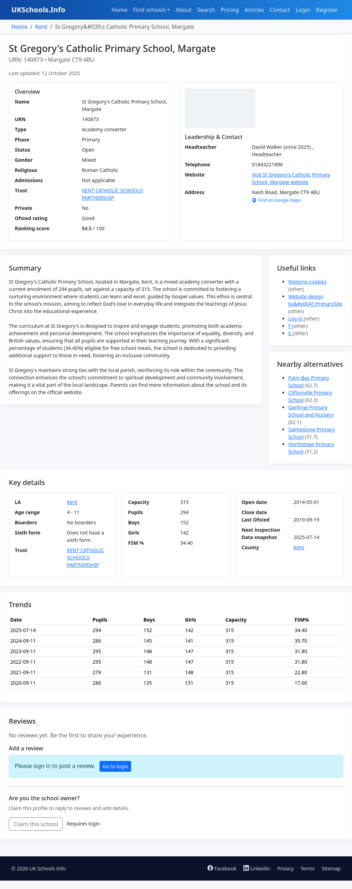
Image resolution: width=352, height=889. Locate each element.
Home (119, 10)
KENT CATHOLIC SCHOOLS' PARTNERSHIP (85, 557)
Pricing (229, 10)
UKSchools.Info (38, 9)
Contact (280, 10)
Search (206, 10)
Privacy (285, 868)
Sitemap (331, 868)
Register (327, 10)
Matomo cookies (307, 281)
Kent (41, 27)
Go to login (115, 766)
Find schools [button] (149, 10)
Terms (308, 868)
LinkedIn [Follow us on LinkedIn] (257, 868)
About (183, 10)
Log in (296, 318)
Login (303, 10)
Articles (254, 10)
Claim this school (35, 824)
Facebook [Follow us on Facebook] (222, 868)
